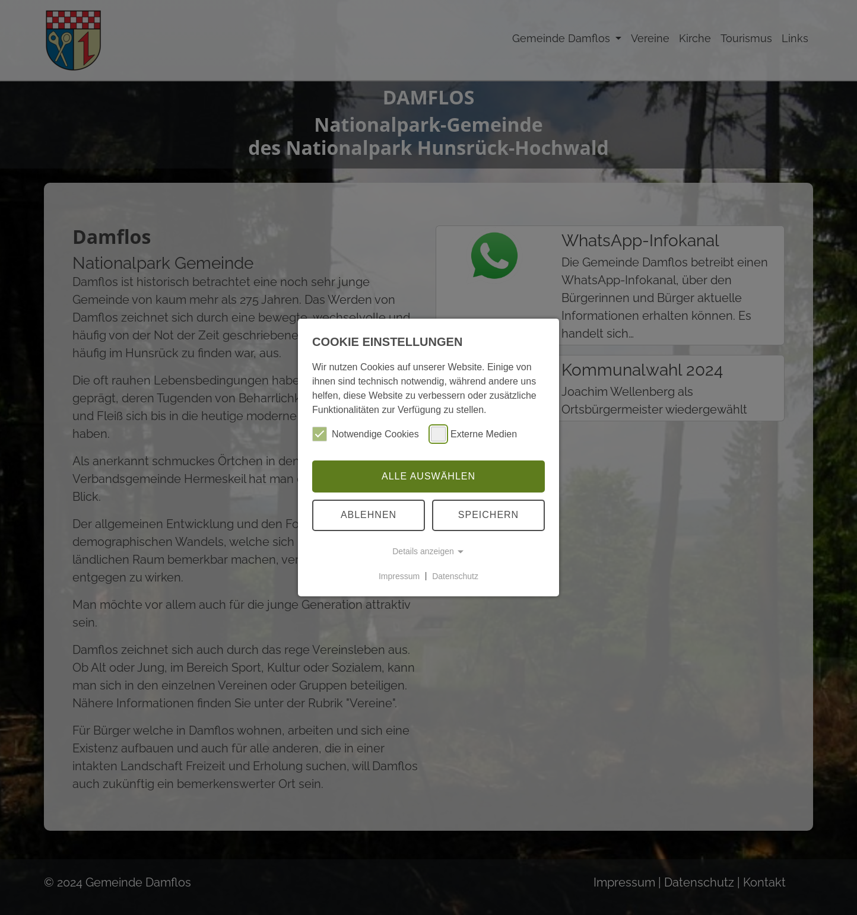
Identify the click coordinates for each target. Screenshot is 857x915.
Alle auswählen (428, 476)
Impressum (399, 575)
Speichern (488, 515)
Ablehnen (368, 515)
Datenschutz (455, 575)
